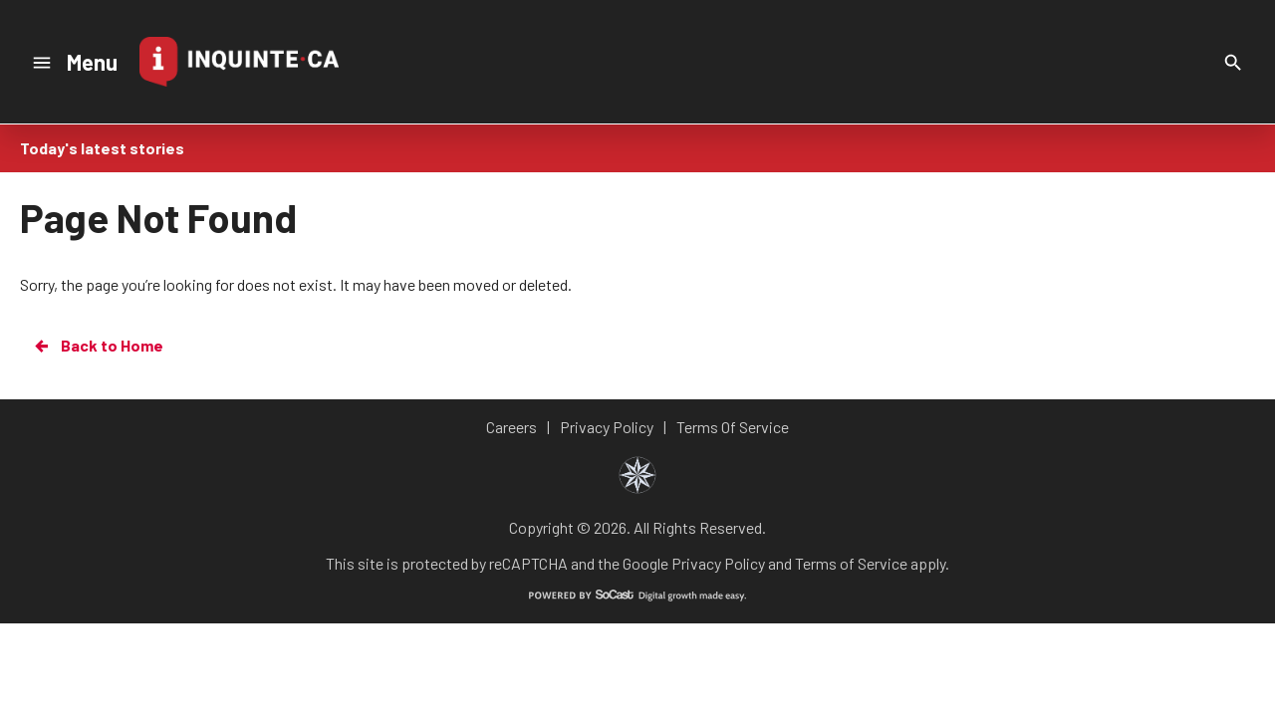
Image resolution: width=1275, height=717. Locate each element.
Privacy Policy (718, 563)
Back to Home (97, 346)
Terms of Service (851, 563)
